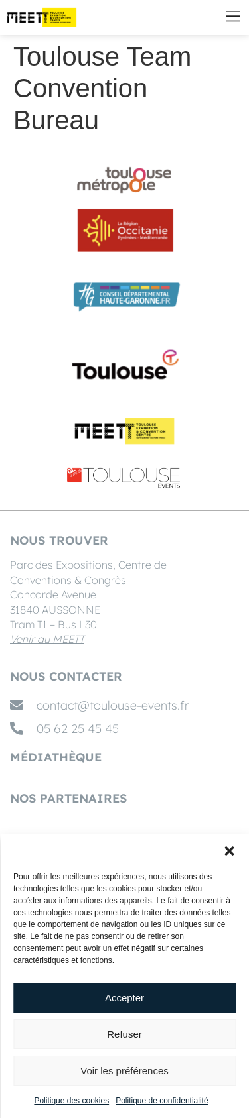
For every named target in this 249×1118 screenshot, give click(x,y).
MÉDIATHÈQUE (56, 757)
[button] (229, 851)
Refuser (124, 1034)
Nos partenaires (68, 798)
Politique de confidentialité (162, 1100)
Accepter (124, 997)
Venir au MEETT (47, 638)
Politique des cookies (71, 1100)
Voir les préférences (124, 1070)
